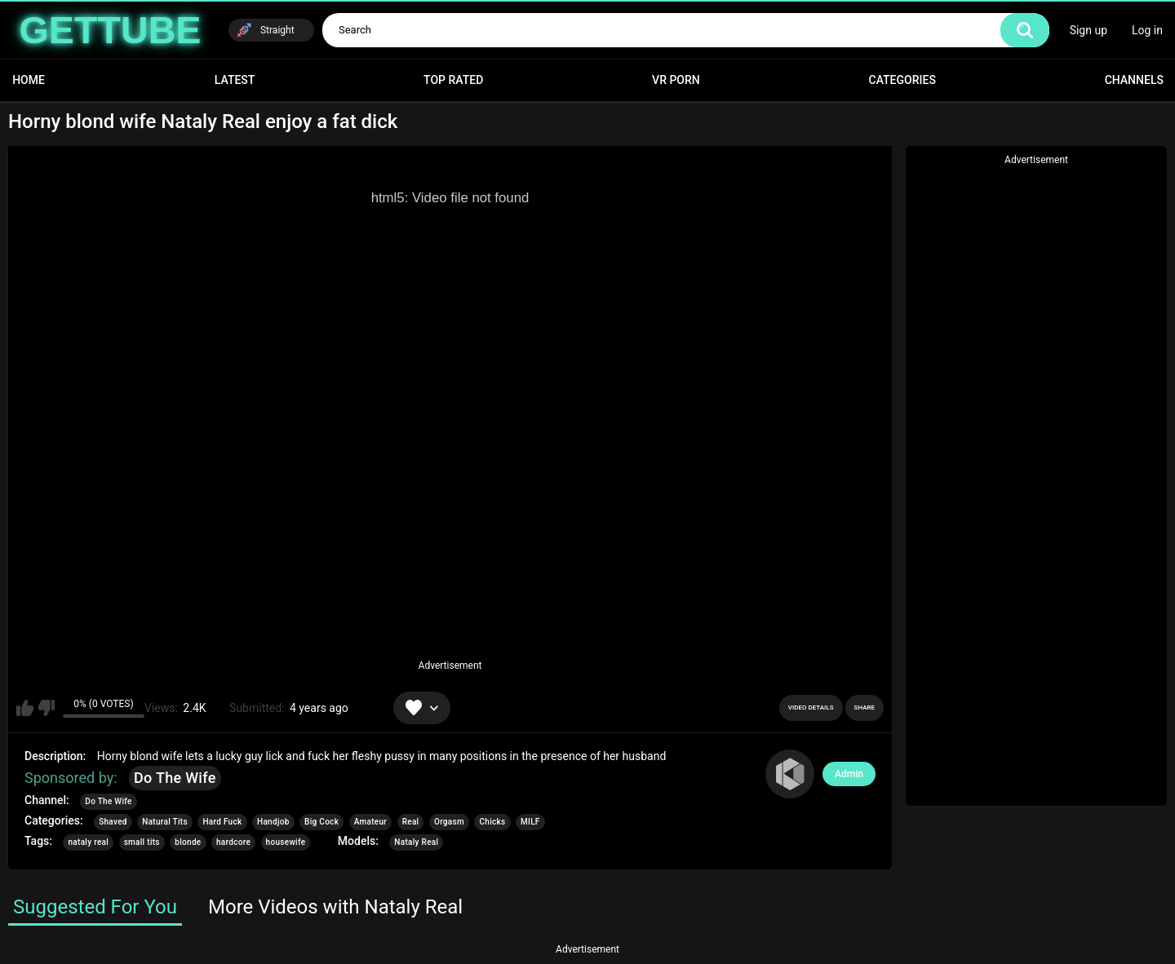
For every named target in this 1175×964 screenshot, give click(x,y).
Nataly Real (416, 842)
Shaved (113, 821)
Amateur (371, 821)
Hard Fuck (222, 821)
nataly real (88, 842)
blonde (188, 842)
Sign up (1088, 30)
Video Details (811, 707)
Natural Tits (165, 821)
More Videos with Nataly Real (335, 906)
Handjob (273, 821)
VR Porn (676, 79)
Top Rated (453, 79)
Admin (849, 774)
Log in (1147, 30)
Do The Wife (175, 777)
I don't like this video (46, 708)
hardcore (233, 842)
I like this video (24, 708)
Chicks (492, 821)
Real (410, 821)
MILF (530, 821)
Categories (902, 79)
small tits (142, 842)
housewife (286, 842)
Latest (235, 79)
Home (28, 79)
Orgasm (449, 821)
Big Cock (321, 821)
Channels (1134, 79)
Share (864, 707)
